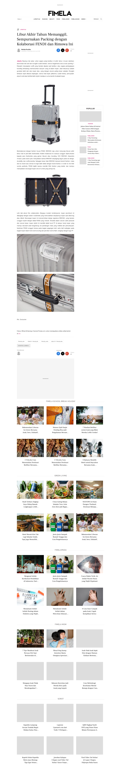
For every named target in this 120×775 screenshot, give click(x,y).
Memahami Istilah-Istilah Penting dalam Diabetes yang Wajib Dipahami (30, 611)
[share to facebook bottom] (58, 353)
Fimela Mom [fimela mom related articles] (60, 624)
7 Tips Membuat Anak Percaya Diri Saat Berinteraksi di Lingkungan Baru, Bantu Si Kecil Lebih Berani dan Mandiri (30, 652)
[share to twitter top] (62, 50)
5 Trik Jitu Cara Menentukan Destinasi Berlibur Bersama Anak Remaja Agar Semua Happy (30, 462)
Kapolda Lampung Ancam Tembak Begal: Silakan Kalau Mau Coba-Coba (30, 727)
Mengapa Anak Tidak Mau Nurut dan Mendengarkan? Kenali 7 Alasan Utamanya (30, 685)
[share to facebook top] (58, 50)
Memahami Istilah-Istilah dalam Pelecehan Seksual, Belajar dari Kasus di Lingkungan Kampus (60, 611)
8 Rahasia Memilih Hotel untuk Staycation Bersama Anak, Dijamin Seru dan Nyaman (89, 462)
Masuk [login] (96, 19)
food (58, 19)
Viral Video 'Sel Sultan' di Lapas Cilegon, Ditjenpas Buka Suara (89, 759)
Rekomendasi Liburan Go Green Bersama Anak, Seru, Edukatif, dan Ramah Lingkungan (30, 429)
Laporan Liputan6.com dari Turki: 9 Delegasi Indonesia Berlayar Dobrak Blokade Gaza (60, 727)
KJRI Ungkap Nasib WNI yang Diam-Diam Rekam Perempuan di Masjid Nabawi (89, 727)
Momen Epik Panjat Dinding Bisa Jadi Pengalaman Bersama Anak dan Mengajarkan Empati (60, 429)
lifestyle (37, 19)
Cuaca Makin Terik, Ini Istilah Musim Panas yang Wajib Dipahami (89, 578)
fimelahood (75, 19)
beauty (52, 19)
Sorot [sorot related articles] (61, 699)
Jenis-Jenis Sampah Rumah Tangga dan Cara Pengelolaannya (60, 536)
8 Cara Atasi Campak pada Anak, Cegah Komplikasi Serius (89, 611)
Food (89, 147)
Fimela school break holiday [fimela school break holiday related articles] (60, 401)
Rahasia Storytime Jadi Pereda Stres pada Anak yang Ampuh (60, 685)
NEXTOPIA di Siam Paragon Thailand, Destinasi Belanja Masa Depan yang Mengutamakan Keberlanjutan (90, 504)
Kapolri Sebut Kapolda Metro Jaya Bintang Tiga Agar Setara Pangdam (30, 759)
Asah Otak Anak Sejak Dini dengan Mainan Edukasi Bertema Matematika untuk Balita (89, 652)
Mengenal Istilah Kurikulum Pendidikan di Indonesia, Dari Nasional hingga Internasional (30, 578)
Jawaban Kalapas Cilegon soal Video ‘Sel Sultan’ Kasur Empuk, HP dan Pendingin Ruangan (60, 759)
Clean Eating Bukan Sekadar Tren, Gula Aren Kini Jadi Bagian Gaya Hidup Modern (60, 504)
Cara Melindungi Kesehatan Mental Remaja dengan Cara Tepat (89, 685)
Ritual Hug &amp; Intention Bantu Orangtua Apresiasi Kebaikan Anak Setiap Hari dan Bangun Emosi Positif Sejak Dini (60, 652)
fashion (45, 19)
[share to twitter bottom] (62, 353)
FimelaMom (91, 135)
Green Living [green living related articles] (60, 475)
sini (19, 333)
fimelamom (65, 19)
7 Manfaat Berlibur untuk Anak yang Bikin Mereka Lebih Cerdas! (89, 429)
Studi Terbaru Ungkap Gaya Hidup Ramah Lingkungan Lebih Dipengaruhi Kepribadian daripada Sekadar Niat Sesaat (30, 504)
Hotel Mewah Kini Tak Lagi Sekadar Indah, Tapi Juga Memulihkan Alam (30, 536)
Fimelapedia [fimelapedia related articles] (61, 550)
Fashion (90, 123)
